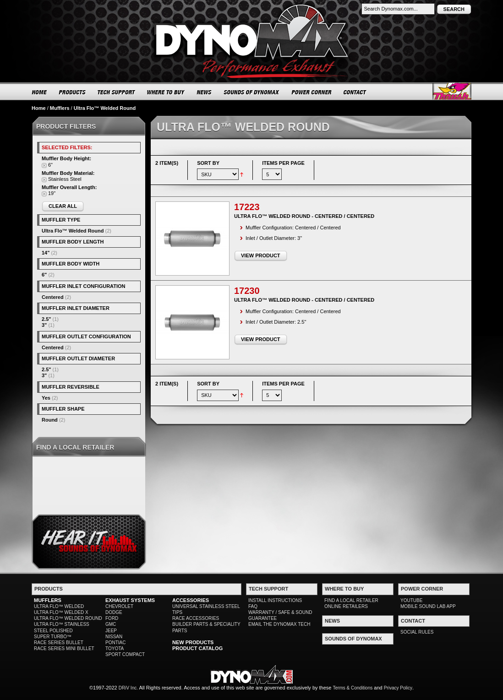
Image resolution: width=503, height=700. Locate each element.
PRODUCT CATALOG (197, 648)
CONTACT (355, 92)
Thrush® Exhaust (451, 91)
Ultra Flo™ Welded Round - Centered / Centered (304, 216)
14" (45, 252)
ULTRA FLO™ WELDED (59, 606)
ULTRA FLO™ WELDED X (61, 612)
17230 (247, 291)
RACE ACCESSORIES (195, 618)
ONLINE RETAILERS (346, 606)
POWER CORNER (311, 92)
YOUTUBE (411, 600)
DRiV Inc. (128, 687)
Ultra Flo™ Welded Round (73, 230)
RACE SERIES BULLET (58, 642)
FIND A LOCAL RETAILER (351, 600)
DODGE (113, 612)
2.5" (46, 319)
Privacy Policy (398, 687)
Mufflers (60, 108)
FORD (111, 618)
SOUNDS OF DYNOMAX (252, 92)
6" (44, 274)
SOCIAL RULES (416, 632)
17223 (247, 207)
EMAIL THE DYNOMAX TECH (279, 624)
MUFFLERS (47, 600)
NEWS (204, 92)
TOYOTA (114, 648)
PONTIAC (115, 642)
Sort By (208, 163)
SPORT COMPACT (125, 654)
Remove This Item (44, 165)
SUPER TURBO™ (52, 636)
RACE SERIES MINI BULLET (64, 648)
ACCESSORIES (190, 600)
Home (39, 108)
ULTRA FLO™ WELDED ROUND (68, 618)
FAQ (252, 606)
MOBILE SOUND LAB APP (428, 606)
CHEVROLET (119, 606)
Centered (53, 297)
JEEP (111, 630)
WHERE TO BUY (166, 92)
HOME (39, 92)
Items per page (283, 163)
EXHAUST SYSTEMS (130, 600)
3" (44, 325)
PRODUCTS (72, 92)
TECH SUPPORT (117, 92)
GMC (110, 624)
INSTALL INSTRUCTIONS (275, 600)
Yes (46, 398)
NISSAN (113, 636)
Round (50, 420)
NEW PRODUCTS (192, 642)
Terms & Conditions (353, 687)
